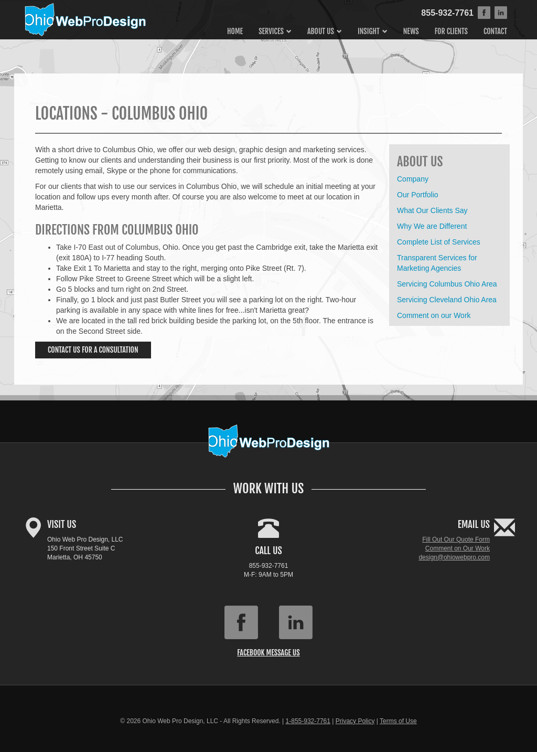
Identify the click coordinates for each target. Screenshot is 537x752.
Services (271, 31)
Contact (495, 31)
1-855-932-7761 (308, 721)
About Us (320, 31)
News (411, 31)
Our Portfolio (417, 194)
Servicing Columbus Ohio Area (447, 284)
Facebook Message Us (268, 652)
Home (235, 31)
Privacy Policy (355, 721)
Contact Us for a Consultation (93, 349)
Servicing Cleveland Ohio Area (447, 299)
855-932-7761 (447, 12)
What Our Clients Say (432, 210)
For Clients (451, 31)
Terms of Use (398, 721)
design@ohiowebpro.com (454, 557)
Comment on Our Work (457, 548)
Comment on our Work (434, 315)
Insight (369, 31)
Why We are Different (432, 226)
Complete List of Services (438, 242)
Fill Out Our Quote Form (456, 539)
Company (412, 179)
